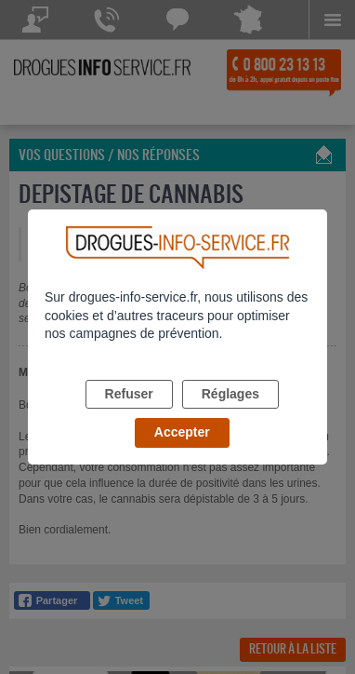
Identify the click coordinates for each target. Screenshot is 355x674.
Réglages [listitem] (230, 393)
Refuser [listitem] (129, 393)
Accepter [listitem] (182, 432)
